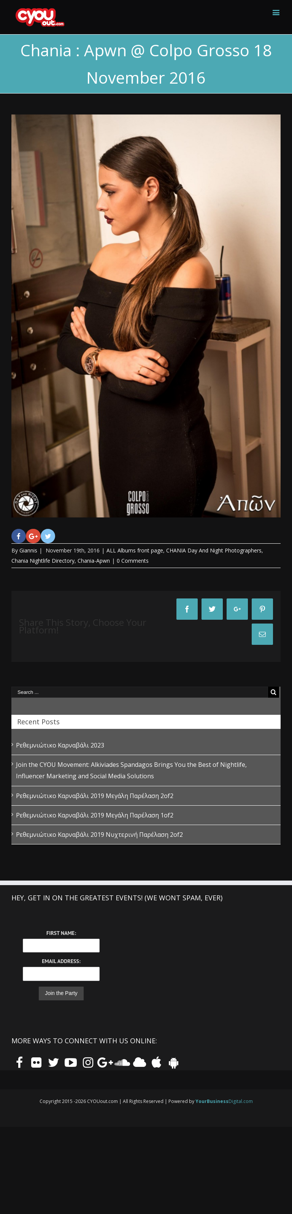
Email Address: (61, 961)
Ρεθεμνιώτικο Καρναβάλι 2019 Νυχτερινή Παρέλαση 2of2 (99, 834)
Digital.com (224, 1101)
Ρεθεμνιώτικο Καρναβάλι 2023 (60, 745)
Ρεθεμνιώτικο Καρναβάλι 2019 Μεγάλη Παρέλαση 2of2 (94, 796)
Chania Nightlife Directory (43, 560)
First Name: (61, 933)
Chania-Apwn (94, 560)
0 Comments (133, 560)
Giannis (28, 550)
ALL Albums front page (134, 550)
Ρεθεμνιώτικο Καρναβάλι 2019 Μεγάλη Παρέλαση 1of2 (94, 815)
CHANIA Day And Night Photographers (214, 550)
